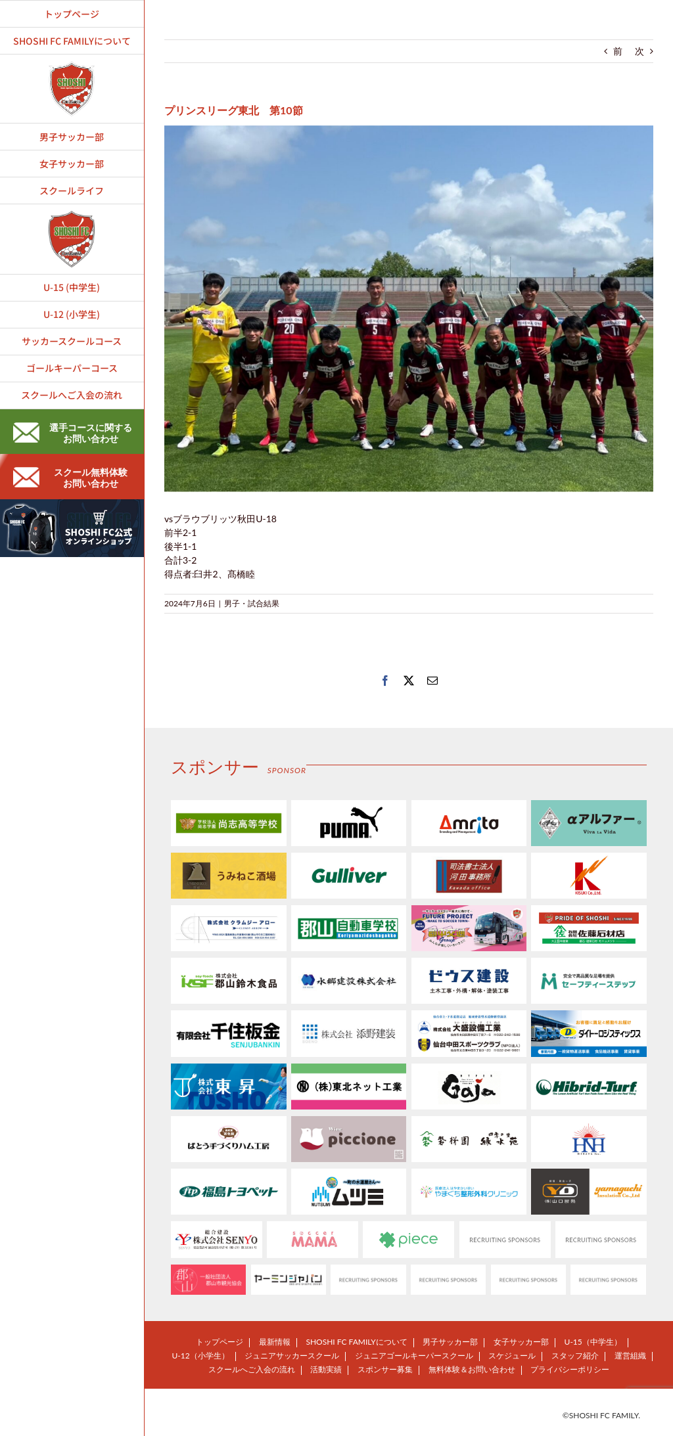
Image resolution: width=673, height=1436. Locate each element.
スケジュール (512, 1355)
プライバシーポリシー (569, 1369)
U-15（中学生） (593, 1342)
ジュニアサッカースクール (291, 1355)
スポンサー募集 (385, 1369)
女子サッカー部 (521, 1342)
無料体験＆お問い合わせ (472, 1369)
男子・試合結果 (251, 603)
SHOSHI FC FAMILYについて (356, 1342)
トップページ (219, 1342)
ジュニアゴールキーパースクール (414, 1355)
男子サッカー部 (450, 1342)
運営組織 (630, 1355)
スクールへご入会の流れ (251, 1369)
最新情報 (274, 1342)
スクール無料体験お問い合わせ (70, 477)
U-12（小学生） (200, 1355)
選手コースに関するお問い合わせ (72, 433)
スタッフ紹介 (575, 1355)
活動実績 (326, 1369)
